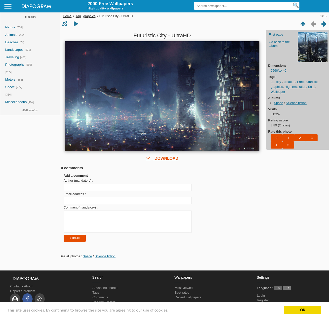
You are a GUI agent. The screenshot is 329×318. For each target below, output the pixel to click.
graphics (89, 16)
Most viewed (184, 291)
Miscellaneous (16, 102)
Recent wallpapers (188, 301)
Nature (10, 27)
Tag (78, 16)
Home (67, 16)
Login (261, 299)
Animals (11, 35)
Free (300, 82)
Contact (15, 290)
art (272, 82)
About (28, 290)
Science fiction (296, 103)
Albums (30, 17)
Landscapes (14, 50)
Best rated (182, 296)
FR (287, 292)
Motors (10, 79)
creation (289, 82)
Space (10, 87)
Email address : (75, 194)
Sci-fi (311, 87)
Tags (95, 296)
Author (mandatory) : (78, 180)
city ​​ (279, 82)
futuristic (311, 82)
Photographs (14, 64)
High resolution (295, 87)
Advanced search (104, 291)
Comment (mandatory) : (81, 207)
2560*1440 (278, 70)
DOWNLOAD (162, 158)
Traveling (12, 57)
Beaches (11, 42)
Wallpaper (278, 92)
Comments (100, 301)
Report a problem (22, 295)
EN (278, 292)
